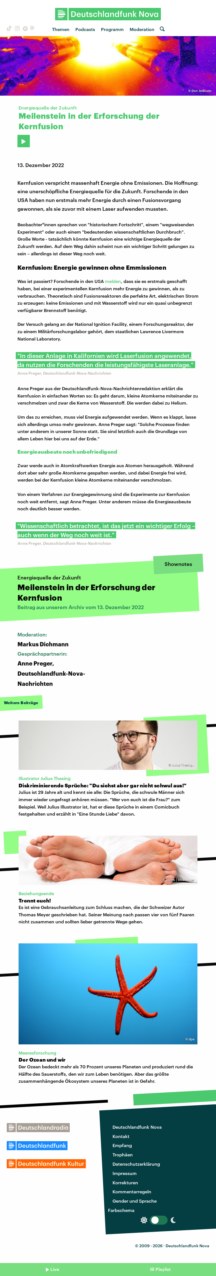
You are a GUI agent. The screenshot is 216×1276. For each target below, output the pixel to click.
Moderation (142, 29)
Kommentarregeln (131, 1191)
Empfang (122, 1145)
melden (113, 281)
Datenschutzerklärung (136, 1164)
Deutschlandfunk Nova (137, 1127)
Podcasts (85, 29)
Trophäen (122, 1154)
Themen (60, 29)
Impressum (124, 1173)
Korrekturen (125, 1182)
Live (54, 1269)
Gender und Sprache (134, 1200)
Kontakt (120, 1136)
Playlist (163, 1269)
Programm (112, 29)
